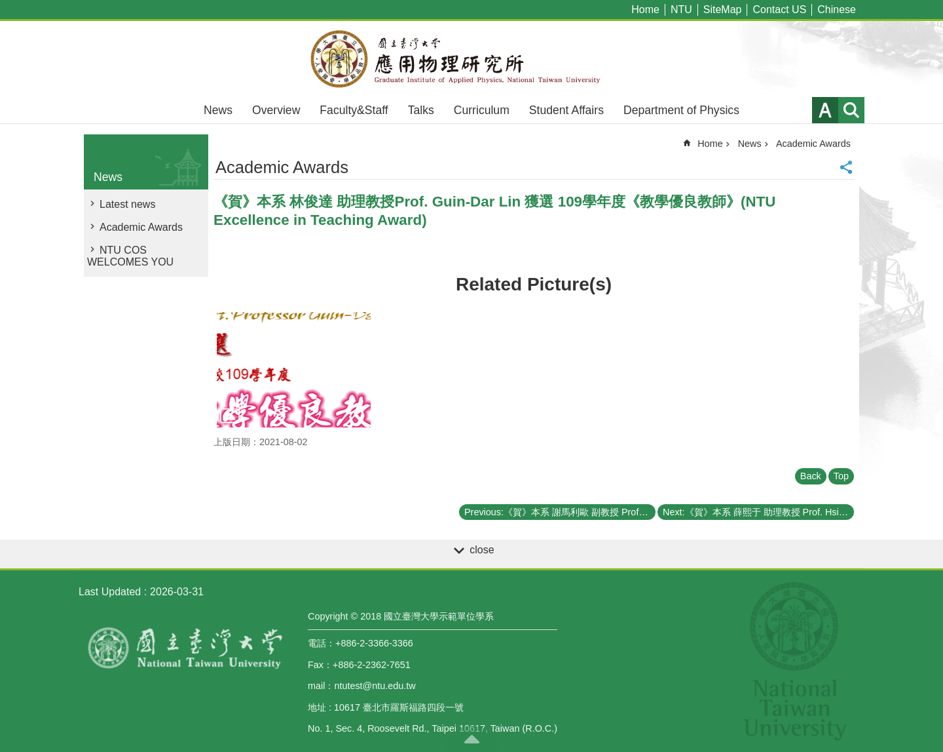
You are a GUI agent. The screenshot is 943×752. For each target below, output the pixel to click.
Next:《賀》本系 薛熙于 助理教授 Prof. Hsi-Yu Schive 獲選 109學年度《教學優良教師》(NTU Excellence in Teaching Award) (758, 512)
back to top (471, 739)
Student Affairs (566, 110)
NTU (681, 9)
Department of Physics (681, 110)
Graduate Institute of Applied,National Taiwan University (471, 59)
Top (841, 476)
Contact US (779, 9)
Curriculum (481, 110)
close (482, 549)
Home (645, 9)
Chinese (836, 9)
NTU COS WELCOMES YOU (130, 256)
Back (810, 476)
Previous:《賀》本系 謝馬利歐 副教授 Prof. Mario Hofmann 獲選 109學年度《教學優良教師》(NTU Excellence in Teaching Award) (560, 512)
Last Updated (110, 591)
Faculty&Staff (354, 110)
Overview (276, 110)
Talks (421, 110)
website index (851, 110)
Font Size (825, 110)
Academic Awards (141, 227)
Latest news (127, 204)
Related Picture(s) (534, 284)
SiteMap (722, 9)
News (218, 110)
